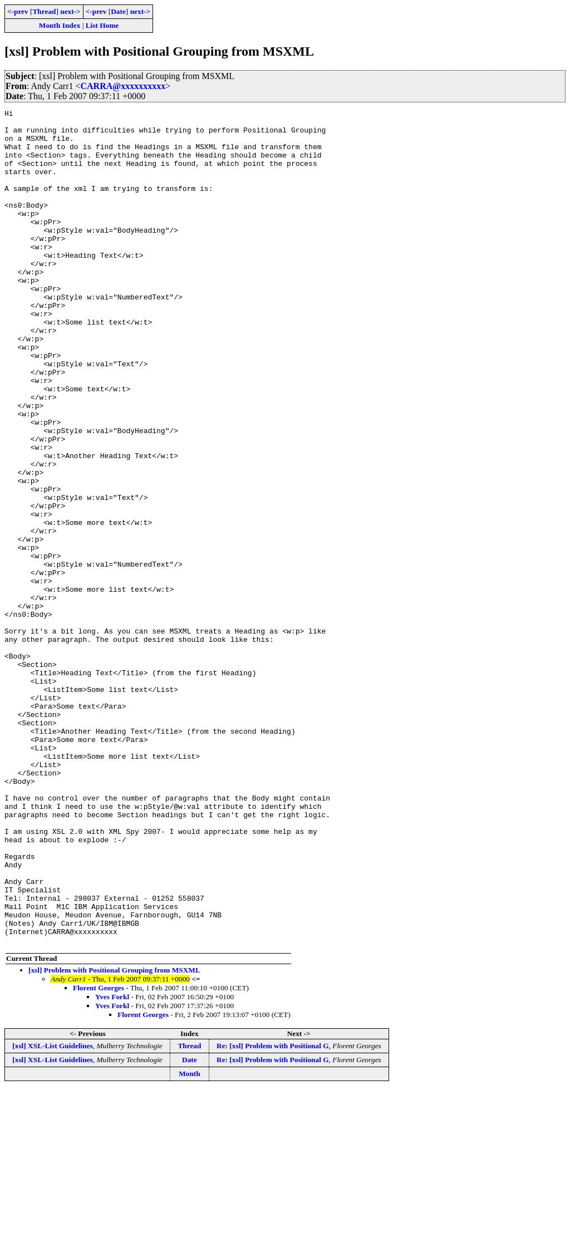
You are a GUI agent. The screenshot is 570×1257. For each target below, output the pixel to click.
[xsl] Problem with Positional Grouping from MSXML (114, 1137)
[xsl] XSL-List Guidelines (52, 1213)
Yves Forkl (112, 1164)
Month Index (59, 25)
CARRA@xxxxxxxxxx (123, 86)
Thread (44, 11)
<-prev (17, 11)
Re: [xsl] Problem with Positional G (273, 1213)
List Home (102, 25)
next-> (70, 11)
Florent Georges (98, 1155)
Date (118, 11)
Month (189, 1240)
